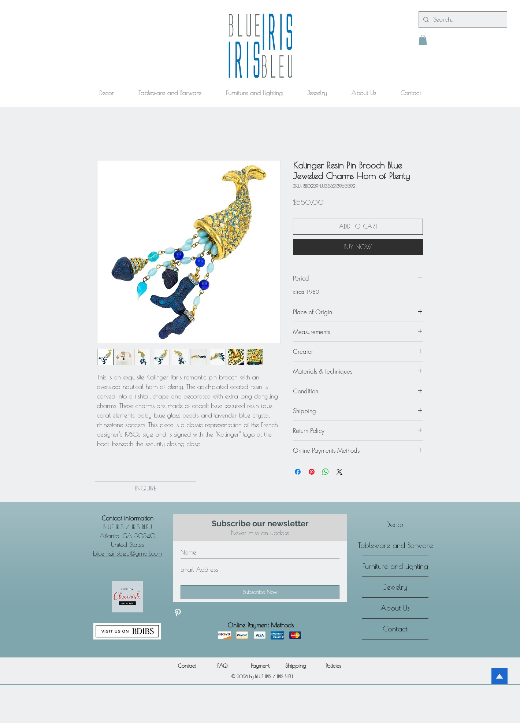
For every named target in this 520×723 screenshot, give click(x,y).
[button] (423, 40)
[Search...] (462, 19)
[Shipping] (295, 665)
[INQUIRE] (145, 488)
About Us (395, 608)
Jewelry (395, 587)
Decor (395, 524)
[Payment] (260, 665)
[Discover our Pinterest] (178, 613)
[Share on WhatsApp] (325, 471)
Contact (395, 628)
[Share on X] (339, 471)
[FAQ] (222, 665)
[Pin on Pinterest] (311, 471)
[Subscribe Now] (260, 592)
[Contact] (186, 665)
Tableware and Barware (395, 545)
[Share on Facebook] (297, 471)
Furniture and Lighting (395, 566)
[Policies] (333, 665)
